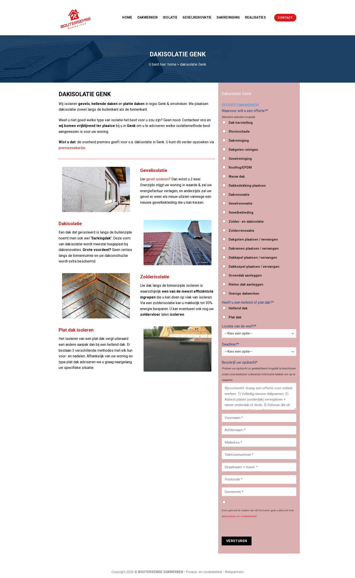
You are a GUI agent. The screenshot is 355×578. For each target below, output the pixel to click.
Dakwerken (147, 17)
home (172, 64)
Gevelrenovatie (196, 17)
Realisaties (255, 17)
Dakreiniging (228, 17)
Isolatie (170, 17)
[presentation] (256, 528)
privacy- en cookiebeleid (242, 516)
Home (127, 17)
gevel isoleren (157, 179)
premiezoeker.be (72, 148)
